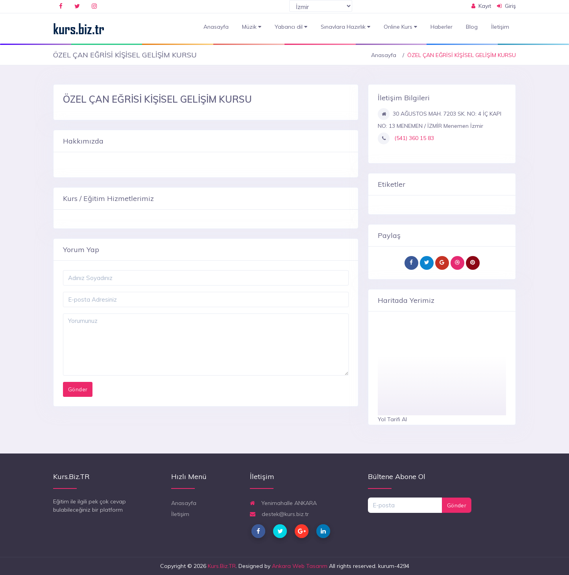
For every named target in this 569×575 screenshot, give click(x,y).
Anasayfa (216, 26)
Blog (472, 26)
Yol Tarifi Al (392, 419)
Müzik (251, 27)
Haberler (441, 26)
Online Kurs (400, 27)
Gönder (456, 505)
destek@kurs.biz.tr (279, 514)
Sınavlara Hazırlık (345, 27)
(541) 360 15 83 (413, 138)
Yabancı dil (291, 27)
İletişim (500, 26)
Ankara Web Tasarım (299, 565)
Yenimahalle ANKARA (283, 503)
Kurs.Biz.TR (222, 565)
